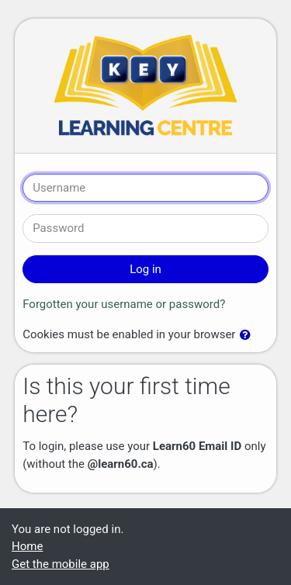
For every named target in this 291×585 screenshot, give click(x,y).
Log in (145, 269)
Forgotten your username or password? (124, 304)
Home (27, 546)
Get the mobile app (60, 564)
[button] (248, 335)
